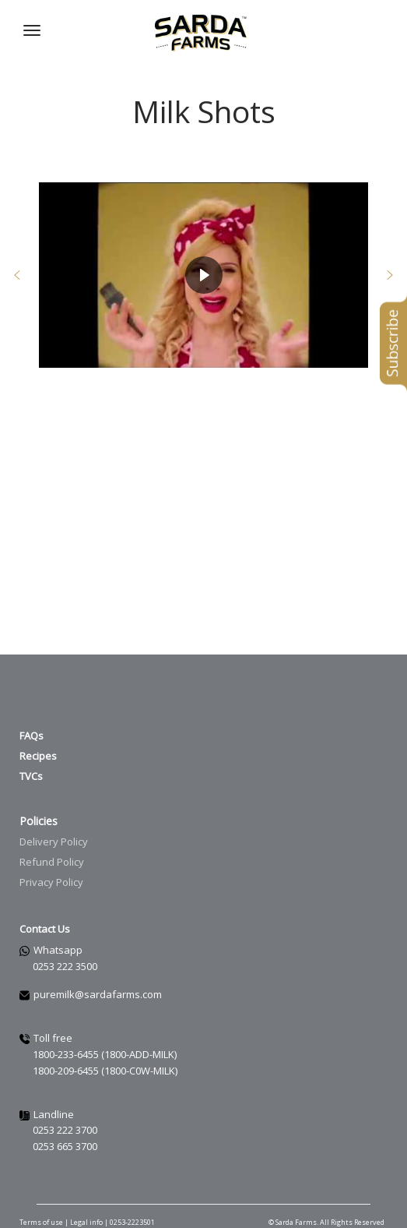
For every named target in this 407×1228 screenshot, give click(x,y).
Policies (38, 820)
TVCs (31, 776)
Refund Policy (51, 862)
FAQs (31, 736)
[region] (203, 275)
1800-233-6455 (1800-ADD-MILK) (105, 1054)
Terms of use (41, 1222)
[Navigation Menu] (32, 30)
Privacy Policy (51, 882)
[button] (17, 275)
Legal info (87, 1222)
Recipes (38, 756)
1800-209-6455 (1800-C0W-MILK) (105, 1071)
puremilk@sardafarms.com (97, 994)
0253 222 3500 (65, 966)
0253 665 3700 (65, 1146)
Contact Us (44, 929)
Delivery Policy (53, 842)
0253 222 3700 (65, 1130)
